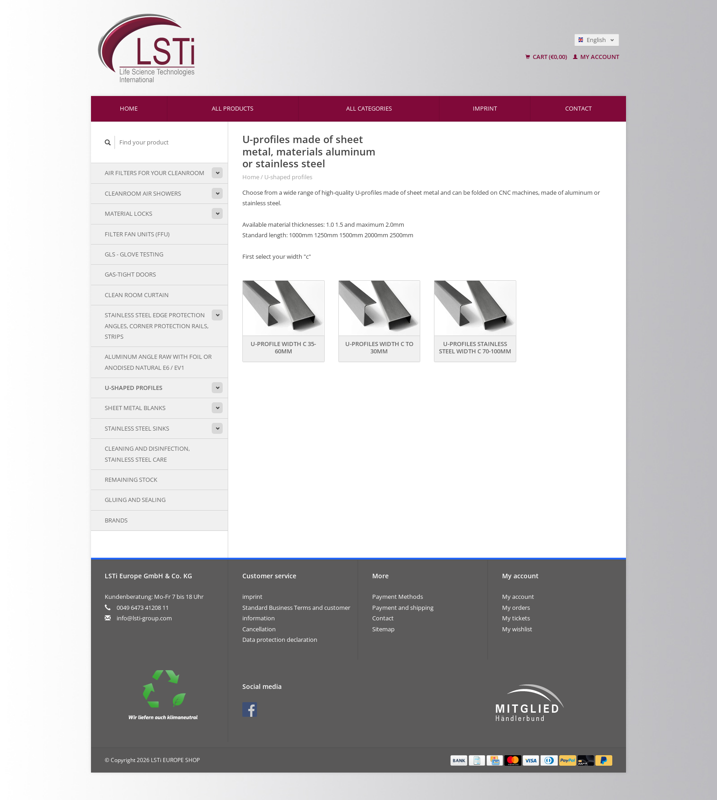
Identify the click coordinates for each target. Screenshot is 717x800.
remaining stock (131, 479)
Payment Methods (397, 596)
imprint (485, 108)
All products (232, 108)
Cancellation (259, 629)
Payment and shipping (402, 607)
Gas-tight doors (130, 274)
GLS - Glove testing (134, 254)
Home (129, 108)
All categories (369, 108)
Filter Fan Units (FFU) (137, 234)
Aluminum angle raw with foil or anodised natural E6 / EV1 (158, 361)
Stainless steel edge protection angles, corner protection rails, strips (157, 326)
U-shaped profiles (133, 388)
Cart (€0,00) (546, 57)
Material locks (128, 213)
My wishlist (517, 629)
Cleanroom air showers (143, 193)
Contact (578, 108)
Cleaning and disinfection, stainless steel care (147, 453)
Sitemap (383, 629)
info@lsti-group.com (144, 618)
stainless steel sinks (137, 428)
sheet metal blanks (135, 408)
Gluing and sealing (135, 500)
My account (596, 57)
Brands (116, 520)
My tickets (516, 618)
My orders (516, 607)
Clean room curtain (137, 295)
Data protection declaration (279, 639)
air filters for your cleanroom (154, 173)
